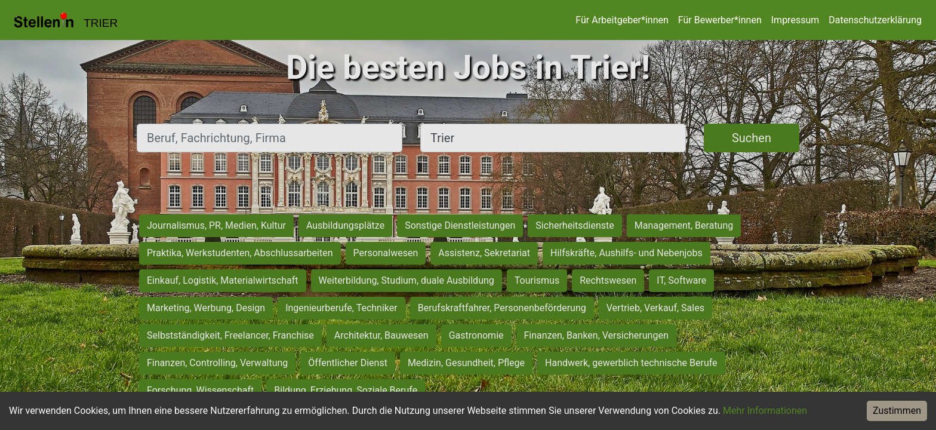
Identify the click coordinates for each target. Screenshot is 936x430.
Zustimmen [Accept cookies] (897, 410)
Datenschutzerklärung (875, 20)
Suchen (751, 138)
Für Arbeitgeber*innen (621, 20)
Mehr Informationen (765, 410)
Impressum (795, 20)
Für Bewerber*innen (720, 20)
